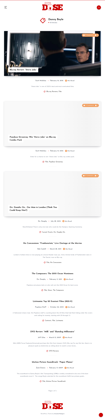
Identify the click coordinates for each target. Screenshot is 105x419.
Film (60, 91)
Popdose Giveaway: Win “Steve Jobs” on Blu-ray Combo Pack (33, 138)
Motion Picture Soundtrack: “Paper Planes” (52, 362)
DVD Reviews (54, 351)
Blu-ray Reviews (52, 91)
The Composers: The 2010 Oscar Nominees (52, 274)
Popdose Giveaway (56, 162)
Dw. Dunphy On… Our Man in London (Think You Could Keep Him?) (33, 208)
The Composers (58, 290)
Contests (48, 320)
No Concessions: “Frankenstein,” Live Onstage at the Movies (52, 243)
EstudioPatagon (59, 414)
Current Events (47, 232)
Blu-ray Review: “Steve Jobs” (23, 70)
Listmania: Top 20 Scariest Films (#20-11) (52, 301)
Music (50, 290)
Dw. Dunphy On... (60, 232)
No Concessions (55, 262)
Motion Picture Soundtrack (56, 381)
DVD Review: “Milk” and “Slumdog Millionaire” (52, 332)
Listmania (59, 320)
